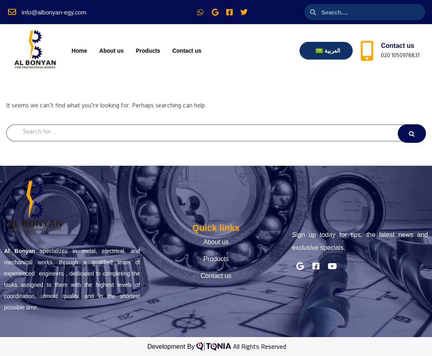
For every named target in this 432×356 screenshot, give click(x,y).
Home (79, 50)
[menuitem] (328, 51)
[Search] (216, 133)
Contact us (186, 50)
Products (148, 50)
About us (111, 50)
